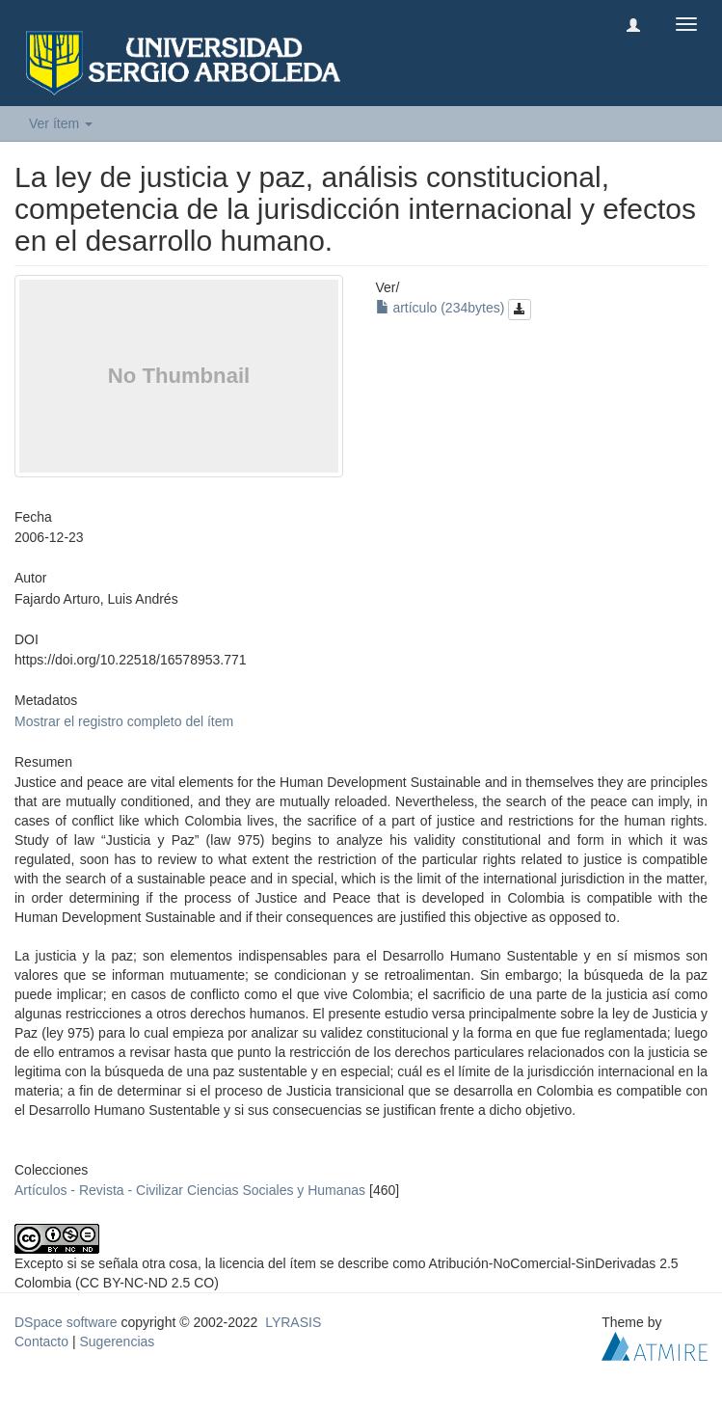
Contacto (41, 1341)
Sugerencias (116, 1341)
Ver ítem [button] (61, 123)
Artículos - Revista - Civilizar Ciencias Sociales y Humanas (189, 1190)
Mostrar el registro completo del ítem (123, 721)
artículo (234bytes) (454, 307)
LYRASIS (293, 1322)
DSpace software (66, 1322)
